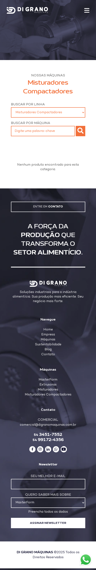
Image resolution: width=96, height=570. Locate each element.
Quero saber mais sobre (48, 495)
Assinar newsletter (48, 523)
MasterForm (48, 380)
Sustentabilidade (48, 344)
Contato (48, 354)
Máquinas (48, 339)
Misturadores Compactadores (48, 394)
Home (48, 329)
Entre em (48, 207)
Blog (48, 349)
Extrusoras (48, 385)
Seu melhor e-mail (48, 476)
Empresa (48, 334)
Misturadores (48, 390)
